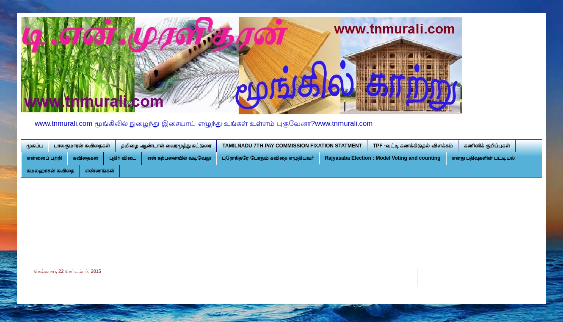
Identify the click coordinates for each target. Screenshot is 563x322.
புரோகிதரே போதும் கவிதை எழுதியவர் (268, 158)
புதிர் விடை (122, 158)
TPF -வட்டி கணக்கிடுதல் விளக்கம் (413, 146)
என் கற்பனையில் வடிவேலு (179, 158)
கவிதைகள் (85, 158)
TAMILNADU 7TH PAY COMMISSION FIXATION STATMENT (292, 146)
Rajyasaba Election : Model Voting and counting (382, 158)
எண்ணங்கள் (99, 171)
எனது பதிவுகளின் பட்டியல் (483, 158)
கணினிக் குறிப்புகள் (487, 146)
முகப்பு (34, 146)
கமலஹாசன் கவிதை (50, 171)
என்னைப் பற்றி (44, 158)
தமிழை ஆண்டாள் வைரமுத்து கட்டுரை (166, 146)
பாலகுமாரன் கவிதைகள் (82, 146)
